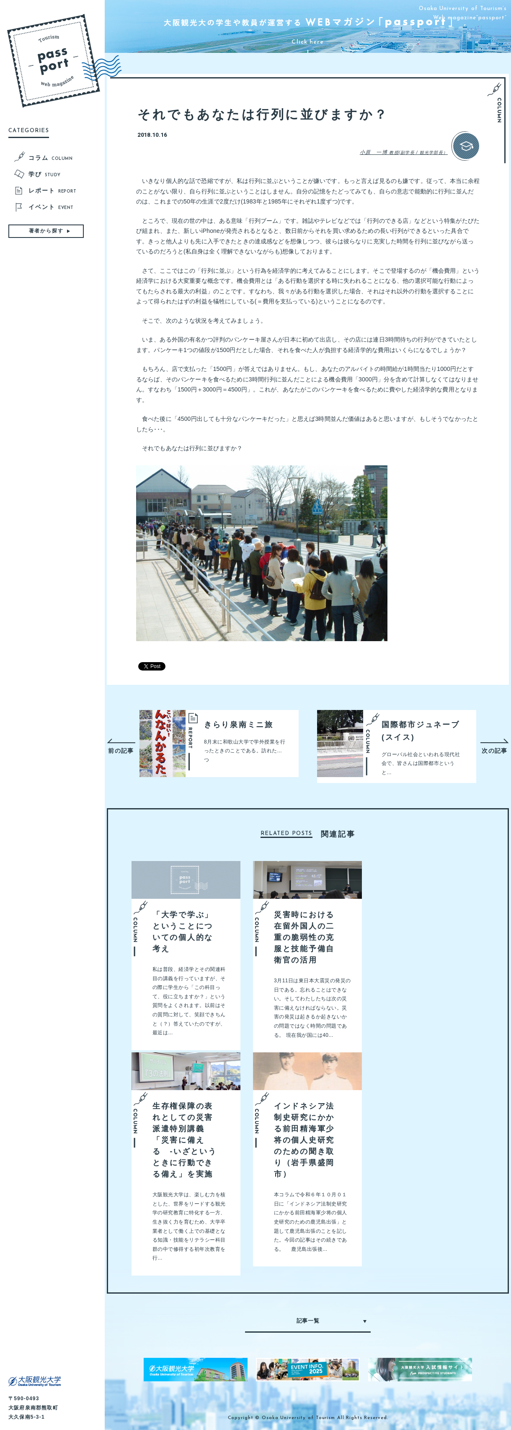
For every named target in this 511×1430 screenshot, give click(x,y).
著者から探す (46, 231)
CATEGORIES (28, 130)
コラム (50, 158)
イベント (51, 208)
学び (44, 175)
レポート (52, 191)
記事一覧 (308, 1321)
